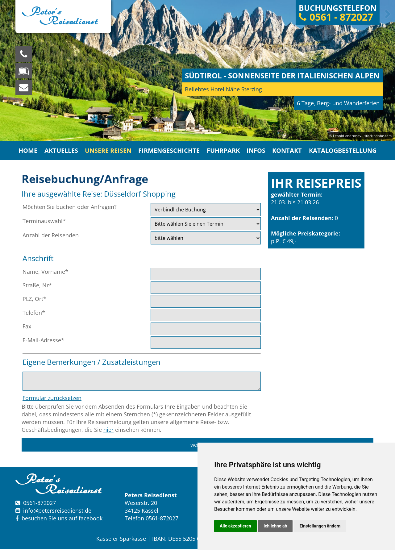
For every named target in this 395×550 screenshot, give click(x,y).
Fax (27, 327)
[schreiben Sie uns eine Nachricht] (23, 87)
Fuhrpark (223, 151)
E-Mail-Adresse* (43, 341)
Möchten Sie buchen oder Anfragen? (70, 208)
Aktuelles (65, 151)
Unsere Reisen (110, 151)
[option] (197, 70)
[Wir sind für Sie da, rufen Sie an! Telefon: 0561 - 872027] (23, 54)
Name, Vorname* (45, 273)
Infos (255, 151)
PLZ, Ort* (34, 300)
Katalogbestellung (339, 151)
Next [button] (387, 14)
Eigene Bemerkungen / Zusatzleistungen (91, 363)
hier (108, 431)
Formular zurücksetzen (52, 399)
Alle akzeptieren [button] (235, 525)
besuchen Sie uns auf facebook (58, 519)
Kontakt (285, 151)
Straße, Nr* (37, 286)
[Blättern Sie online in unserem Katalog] (23, 70)
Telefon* (34, 314)
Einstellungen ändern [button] (320, 525)
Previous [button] (8, 14)
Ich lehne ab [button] (275, 525)
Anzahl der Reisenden (51, 236)
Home (32, 151)
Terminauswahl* (44, 222)
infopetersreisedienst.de (57, 511)
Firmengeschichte (170, 151)
